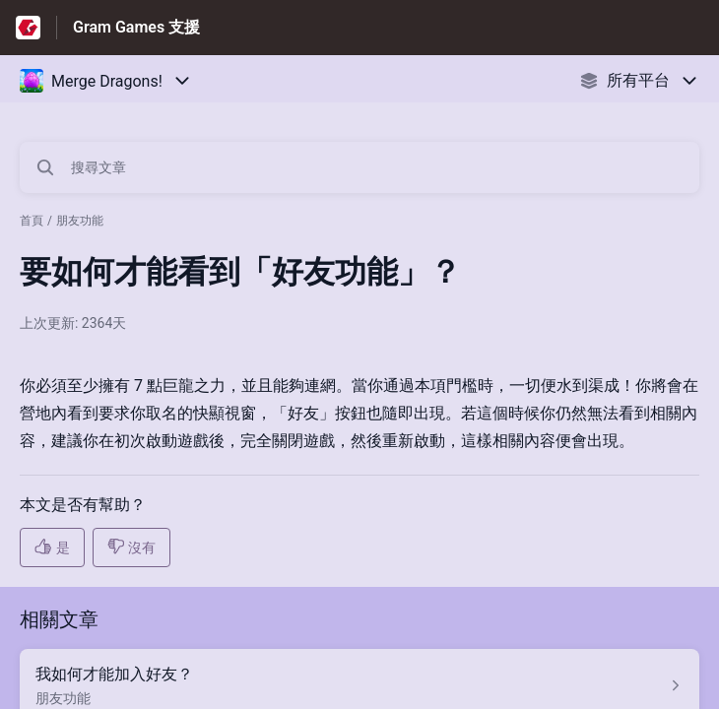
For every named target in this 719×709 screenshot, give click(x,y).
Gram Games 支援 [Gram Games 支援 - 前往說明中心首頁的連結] (136, 27)
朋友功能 (79, 220)
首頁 (31, 220)
